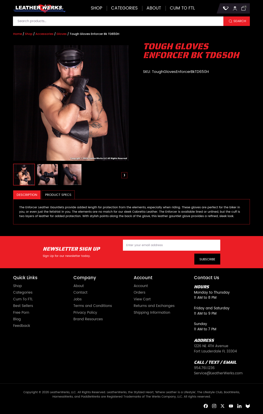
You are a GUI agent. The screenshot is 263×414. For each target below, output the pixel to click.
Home (17, 34)
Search (239, 21)
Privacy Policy (85, 313)
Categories (124, 8)
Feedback (21, 326)
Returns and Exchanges (154, 306)
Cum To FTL (23, 299)
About (153, 8)
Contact (80, 292)
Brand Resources (88, 319)
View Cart (142, 299)
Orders (139, 292)
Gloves (61, 34)
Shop (96, 8)
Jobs (77, 299)
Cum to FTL (182, 8)
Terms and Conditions (92, 306)
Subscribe (207, 259)
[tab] (27, 194)
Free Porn (21, 313)
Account (141, 286)
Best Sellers (23, 306)
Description (27, 194)
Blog (17, 319)
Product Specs (58, 194)
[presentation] (18, 175)
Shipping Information (152, 313)
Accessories (44, 34)
